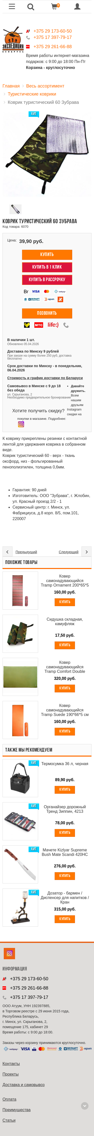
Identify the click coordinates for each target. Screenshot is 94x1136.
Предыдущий (26, 552)
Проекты (11, 1074)
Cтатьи (9, 1120)
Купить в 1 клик (47, 267)
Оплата (9, 1099)
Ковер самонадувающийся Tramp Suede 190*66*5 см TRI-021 (64, 710)
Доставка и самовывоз (24, 1085)
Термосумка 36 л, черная (64, 764)
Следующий (68, 552)
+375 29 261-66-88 (53, 46)
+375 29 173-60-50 (53, 31)
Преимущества (17, 1110)
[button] (31, 6)
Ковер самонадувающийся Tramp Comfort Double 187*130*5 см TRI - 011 (65, 667)
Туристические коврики (32, 94)
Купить (47, 254)
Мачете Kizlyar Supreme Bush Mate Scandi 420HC (65, 852)
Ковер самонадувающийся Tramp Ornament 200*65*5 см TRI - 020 (65, 581)
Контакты (11, 1064)
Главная (11, 86)
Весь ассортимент (45, 86)
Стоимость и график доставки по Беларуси (45, 378)
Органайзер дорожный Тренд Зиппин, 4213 (65, 809)
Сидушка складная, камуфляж (65, 621)
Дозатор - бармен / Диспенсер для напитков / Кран (65, 897)
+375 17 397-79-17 (53, 37)
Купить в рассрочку (47, 279)
